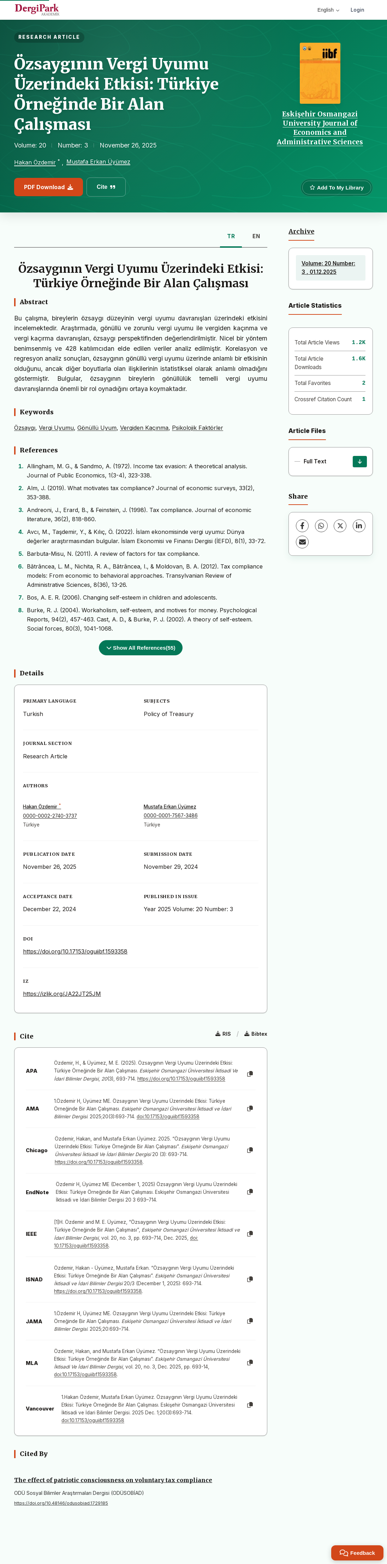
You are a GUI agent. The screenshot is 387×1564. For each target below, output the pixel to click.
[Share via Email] (302, 542)
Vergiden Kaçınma (144, 427)
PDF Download (48, 187)
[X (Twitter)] (340, 525)
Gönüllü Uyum (97, 427)
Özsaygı (24, 427)
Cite (106, 187)
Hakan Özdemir (35, 162)
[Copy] (250, 1074)
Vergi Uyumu (56, 427)
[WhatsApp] (321, 525)
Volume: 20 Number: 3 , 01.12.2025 (328, 267)
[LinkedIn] (359, 525)
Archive (301, 231)
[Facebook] (302, 525)
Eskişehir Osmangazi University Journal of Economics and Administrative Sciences (320, 128)
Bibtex (255, 1034)
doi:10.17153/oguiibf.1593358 (168, 1116)
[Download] (360, 461)
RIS (223, 1034)
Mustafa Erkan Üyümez (98, 161)
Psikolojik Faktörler (197, 427)
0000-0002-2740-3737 (50, 816)
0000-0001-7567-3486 (171, 815)
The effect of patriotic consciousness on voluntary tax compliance (113, 1480)
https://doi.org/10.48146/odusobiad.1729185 (61, 1503)
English (328, 10)
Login (357, 10)
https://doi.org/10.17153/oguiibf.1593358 (75, 951)
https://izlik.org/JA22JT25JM (62, 993)
